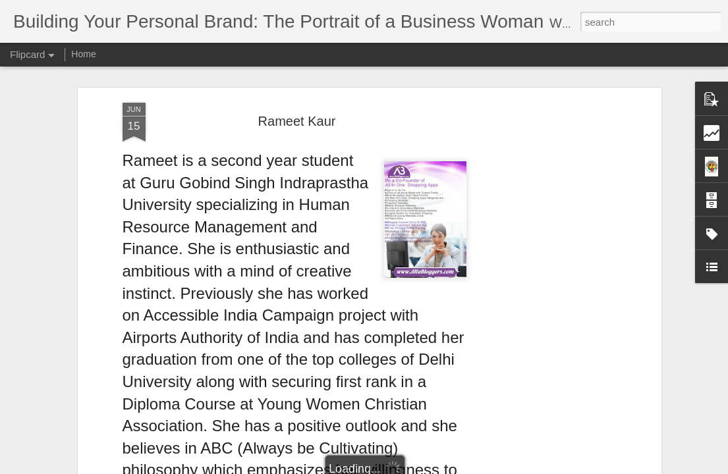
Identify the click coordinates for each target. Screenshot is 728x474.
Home (83, 54)
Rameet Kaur (297, 121)
